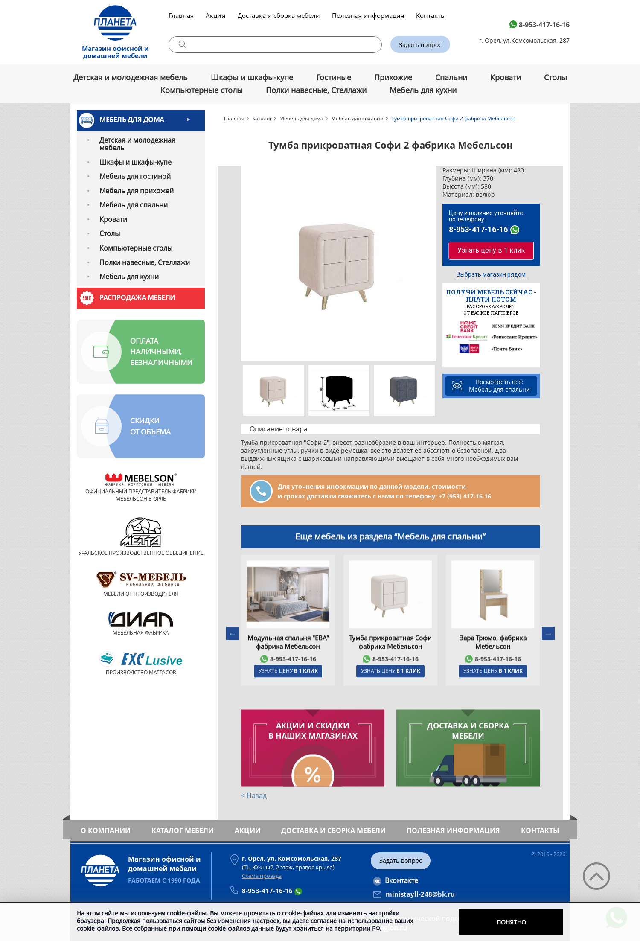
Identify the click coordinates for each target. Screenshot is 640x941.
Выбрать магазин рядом (491, 274)
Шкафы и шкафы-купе (252, 77)
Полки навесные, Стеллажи (316, 90)
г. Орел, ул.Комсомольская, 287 (524, 40)
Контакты (431, 15)
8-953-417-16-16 (544, 24)
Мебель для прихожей (136, 190)
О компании (106, 830)
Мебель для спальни (133, 205)
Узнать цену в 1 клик (491, 250)
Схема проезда (262, 876)
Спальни (451, 77)
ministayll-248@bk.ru (420, 894)
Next (430, 263)
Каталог (262, 118)
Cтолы (555, 77)
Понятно (511, 922)
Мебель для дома (131, 119)
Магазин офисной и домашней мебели (115, 52)
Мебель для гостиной (135, 176)
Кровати (505, 77)
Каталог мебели (182, 830)
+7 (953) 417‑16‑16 (465, 496)
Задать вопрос (420, 45)
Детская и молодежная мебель (130, 77)
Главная (181, 15)
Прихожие (393, 77)
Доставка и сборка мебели (279, 15)
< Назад (254, 797)
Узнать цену (288, 703)
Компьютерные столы (201, 90)
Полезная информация (368, 15)
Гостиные (333, 77)
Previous (246, 263)
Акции (216, 15)
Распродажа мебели (137, 297)
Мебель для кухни (423, 90)
